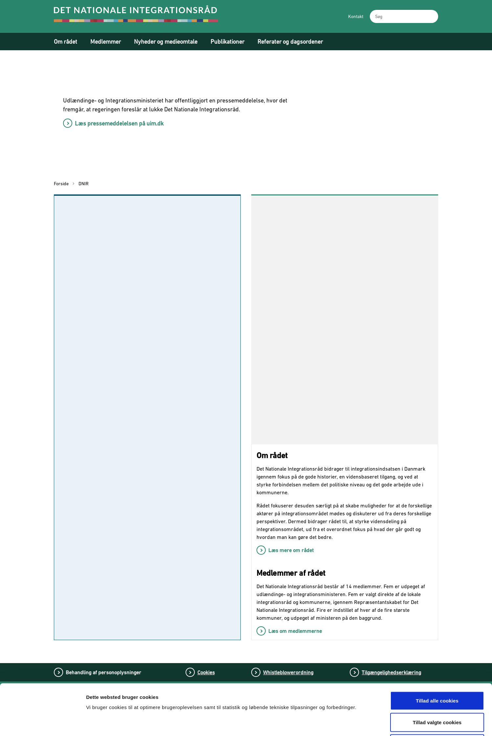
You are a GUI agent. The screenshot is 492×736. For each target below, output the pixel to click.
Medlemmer (105, 41)
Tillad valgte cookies (437, 671)
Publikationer (227, 41)
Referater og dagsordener (290, 41)
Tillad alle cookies (437, 650)
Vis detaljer (344, 723)
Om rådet (65, 41)
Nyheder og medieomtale (165, 41)
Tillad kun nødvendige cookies (437, 693)
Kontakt (355, 16)
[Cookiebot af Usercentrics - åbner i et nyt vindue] (42, 723)
